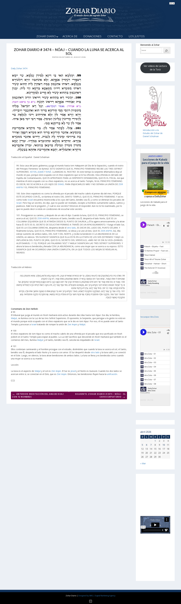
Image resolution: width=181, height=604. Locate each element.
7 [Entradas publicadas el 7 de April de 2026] (150, 444)
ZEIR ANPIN (43, 218)
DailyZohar (142, 292)
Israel (30, 199)
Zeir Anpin (72, 324)
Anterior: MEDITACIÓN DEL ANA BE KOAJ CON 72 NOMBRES (38, 395)
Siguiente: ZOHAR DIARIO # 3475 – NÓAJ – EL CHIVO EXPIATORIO (100, 396)
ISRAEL (61, 184)
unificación (112, 374)
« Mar (143, 463)
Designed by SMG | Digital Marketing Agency (96, 595)
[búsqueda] (166, 50)
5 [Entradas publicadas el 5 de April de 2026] (142, 444)
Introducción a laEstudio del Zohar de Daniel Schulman (153, 133)
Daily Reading (152, 292)
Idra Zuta (150, 400)
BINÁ (48, 171)
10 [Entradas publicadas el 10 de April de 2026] (164, 444)
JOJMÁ (41, 171)
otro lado (71, 227)
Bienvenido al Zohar (149, 44)
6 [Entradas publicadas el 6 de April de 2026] (146, 444)
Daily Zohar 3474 (19, 68)
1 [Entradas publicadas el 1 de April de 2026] (155, 440)
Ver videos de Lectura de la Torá (155, 67)
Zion (83, 57)
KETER (33, 171)
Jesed (73, 371)
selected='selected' (172, 3)
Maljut (14, 318)
